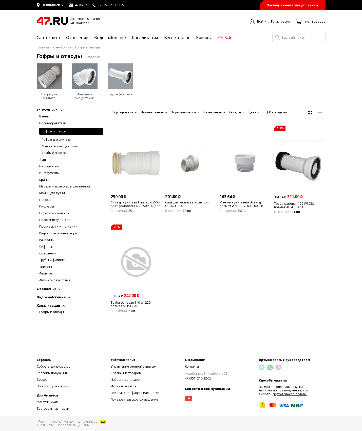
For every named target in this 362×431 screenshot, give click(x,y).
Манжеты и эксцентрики (60, 146)
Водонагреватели (52, 123)
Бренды (203, 37)
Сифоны (45, 247)
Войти (261, 22)
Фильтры (46, 273)
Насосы (45, 200)
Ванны (44, 116)
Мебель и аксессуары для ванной (64, 186)
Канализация (145, 37)
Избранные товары (125, 379)
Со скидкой (275, 112)
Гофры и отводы (54, 131)
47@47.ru (79, 5)
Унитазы (45, 267)
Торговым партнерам (53, 408)
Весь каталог (177, 37)
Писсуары (46, 206)
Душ (42, 160)
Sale (226, 37)
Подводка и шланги (54, 213)
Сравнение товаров (126, 373)
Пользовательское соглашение (134, 399)
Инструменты (49, 173)
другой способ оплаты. (289, 394)
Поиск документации (52, 386)
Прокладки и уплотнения (58, 226)
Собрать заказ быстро (53, 366)
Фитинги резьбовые (54, 280)
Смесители (47, 253)
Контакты (192, 366)
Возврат (43, 379)
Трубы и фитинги (52, 260)
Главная (43, 47)
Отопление (77, 37)
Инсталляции (49, 166)
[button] (51, 5)
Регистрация (280, 22)
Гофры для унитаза (56, 139)
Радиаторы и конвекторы (58, 233)
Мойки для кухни (52, 193)
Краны (44, 180)
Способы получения (52, 373)
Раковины (46, 240)
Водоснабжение (110, 37)
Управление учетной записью (133, 366)
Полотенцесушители (54, 220)
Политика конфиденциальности (135, 393)
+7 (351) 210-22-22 (198, 378)
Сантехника (48, 37)
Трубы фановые (54, 153)
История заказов (123, 386)
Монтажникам (47, 402)
